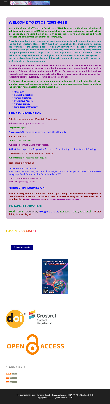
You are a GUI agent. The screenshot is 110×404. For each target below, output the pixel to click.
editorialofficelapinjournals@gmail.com (63, 199)
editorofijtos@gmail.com (34, 199)
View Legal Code (86, 395)
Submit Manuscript (22, 247)
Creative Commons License (55, 395)
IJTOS (70, 398)
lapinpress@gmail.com (26, 181)
